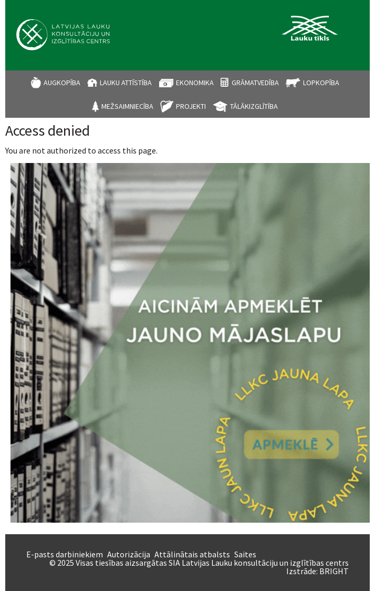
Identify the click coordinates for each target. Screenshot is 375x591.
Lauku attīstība (126, 82)
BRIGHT (334, 571)
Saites (245, 554)
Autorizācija (128, 554)
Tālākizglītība (254, 106)
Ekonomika (195, 82)
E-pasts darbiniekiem (64, 554)
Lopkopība (321, 82)
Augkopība (62, 82)
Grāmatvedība (255, 82)
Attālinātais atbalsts (192, 554)
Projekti (191, 106)
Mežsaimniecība (127, 106)
